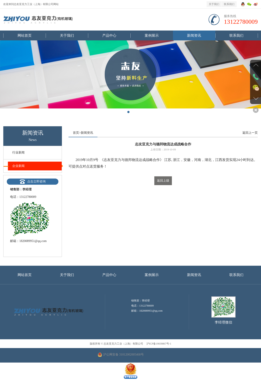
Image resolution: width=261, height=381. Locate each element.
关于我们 (214, 4)
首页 (76, 132)
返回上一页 (250, 132)
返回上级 (163, 180)
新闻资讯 (194, 35)
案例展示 (152, 35)
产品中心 (109, 35)
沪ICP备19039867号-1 (158, 343)
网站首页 (25, 35)
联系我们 (229, 4)
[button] (128, 112)
